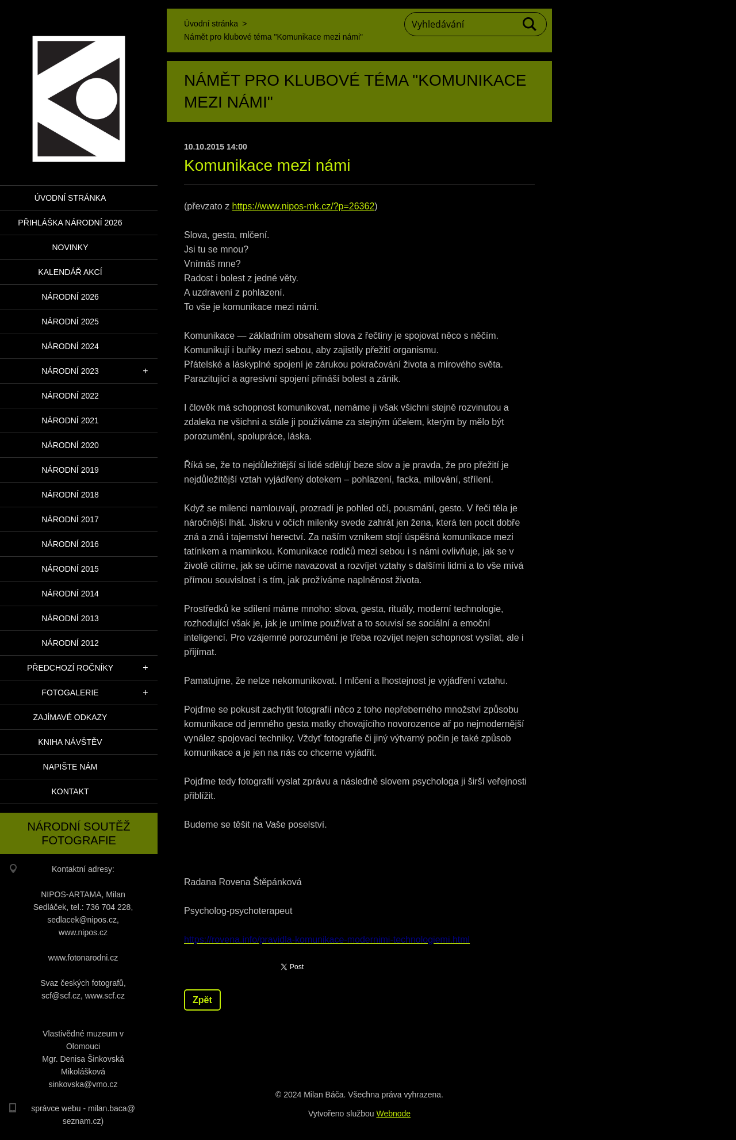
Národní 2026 (70, 296)
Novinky (70, 247)
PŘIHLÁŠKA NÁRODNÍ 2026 (70, 222)
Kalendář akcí (70, 272)
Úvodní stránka (70, 197)
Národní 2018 (70, 494)
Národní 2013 (70, 618)
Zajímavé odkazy (70, 717)
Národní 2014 (70, 593)
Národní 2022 (70, 395)
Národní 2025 (70, 321)
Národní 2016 (70, 544)
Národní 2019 (70, 470)
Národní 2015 (70, 568)
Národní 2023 (70, 371)
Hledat (530, 24)
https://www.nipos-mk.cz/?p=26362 (303, 206)
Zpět (202, 1000)
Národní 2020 (70, 445)
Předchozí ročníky (70, 667)
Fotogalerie (69, 692)
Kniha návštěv (70, 742)
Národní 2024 (70, 346)
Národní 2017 (70, 519)
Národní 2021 (70, 420)
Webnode (393, 1113)
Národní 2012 (70, 643)
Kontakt (70, 791)
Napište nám (70, 766)
